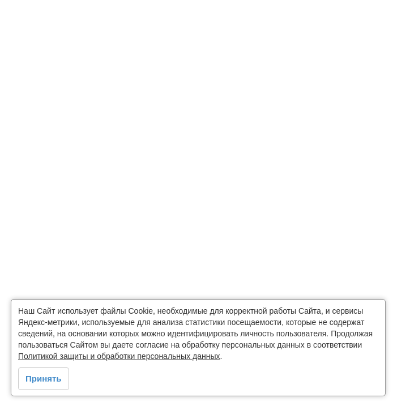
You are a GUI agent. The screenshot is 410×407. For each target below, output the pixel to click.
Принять (43, 378)
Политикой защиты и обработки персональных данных (119, 356)
